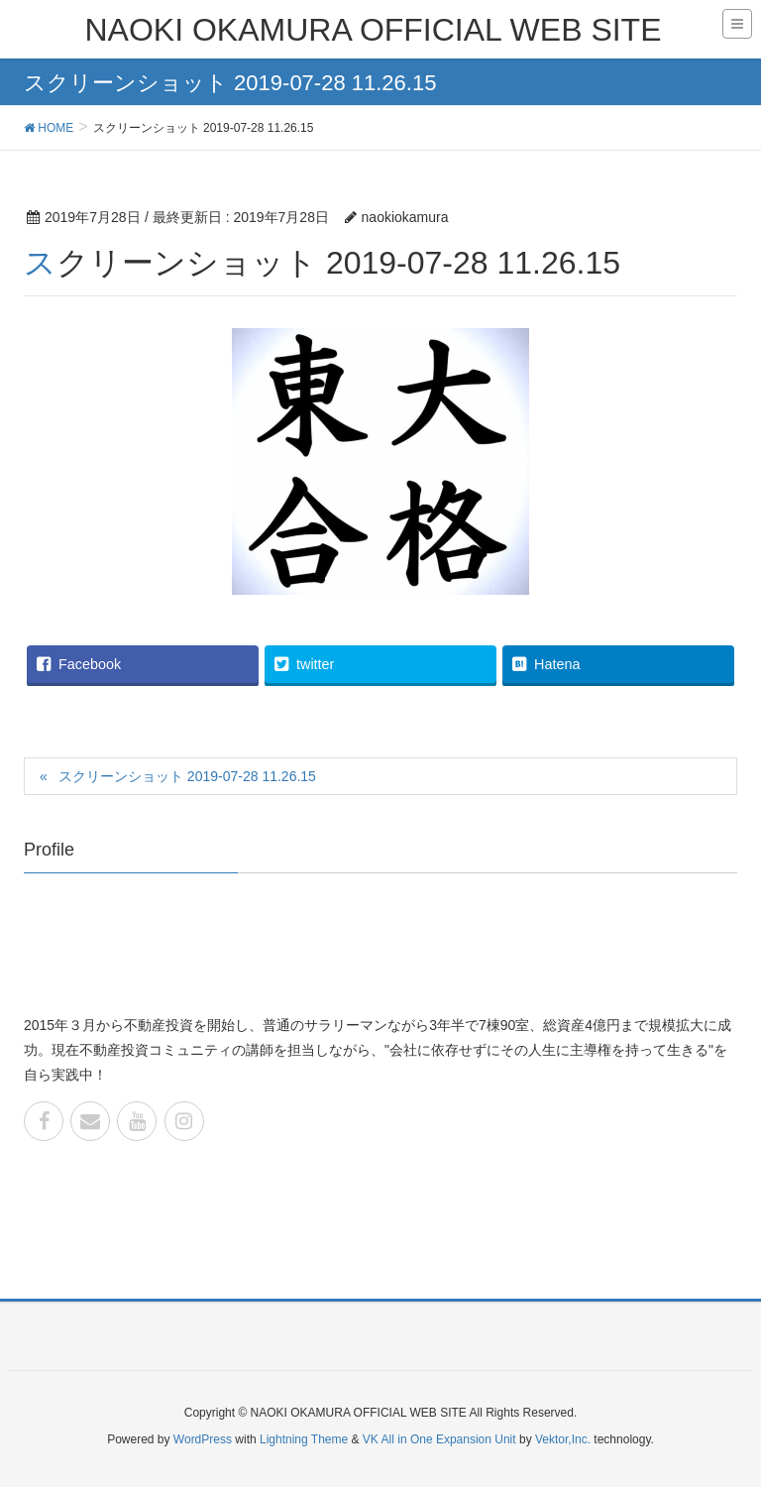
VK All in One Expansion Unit (439, 1439)
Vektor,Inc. (563, 1439)
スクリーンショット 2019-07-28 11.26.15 (187, 776)
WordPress (202, 1439)
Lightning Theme (304, 1439)
